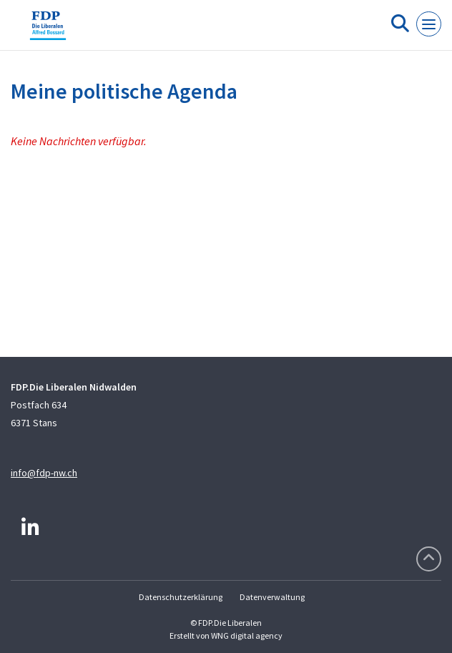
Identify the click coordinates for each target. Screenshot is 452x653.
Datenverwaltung (272, 596)
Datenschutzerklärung (180, 596)
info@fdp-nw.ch (44, 472)
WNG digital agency (246, 635)
